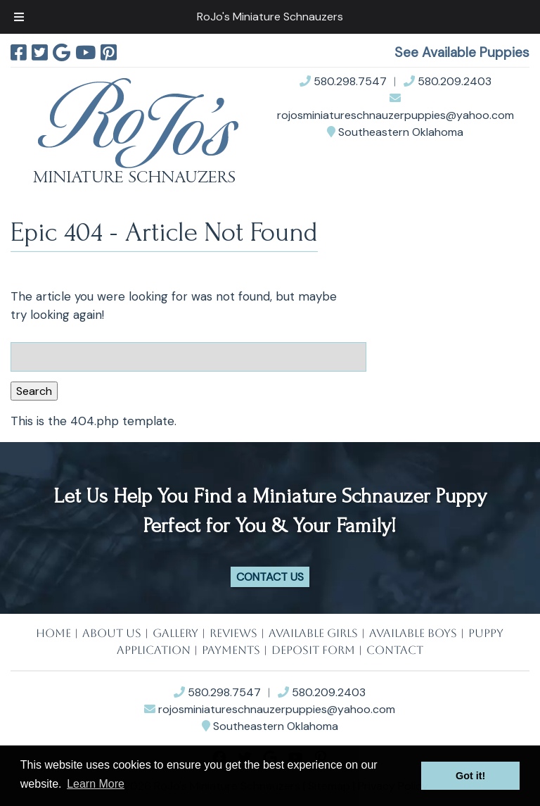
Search (34, 391)
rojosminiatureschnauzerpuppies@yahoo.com (269, 709)
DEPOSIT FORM (313, 650)
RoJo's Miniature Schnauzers (270, 16)
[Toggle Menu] (19, 17)
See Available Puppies (461, 52)
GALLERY (175, 633)
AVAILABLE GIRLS (313, 633)
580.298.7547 (343, 81)
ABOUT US (111, 633)
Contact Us (270, 576)
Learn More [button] (95, 784)
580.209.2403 (447, 81)
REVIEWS (233, 633)
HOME (53, 633)
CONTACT (394, 650)
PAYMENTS (231, 650)
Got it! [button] (470, 775)
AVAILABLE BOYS (413, 633)
